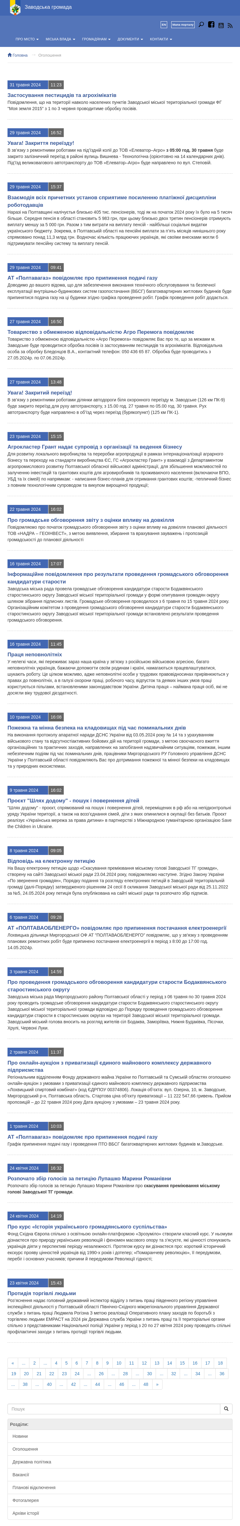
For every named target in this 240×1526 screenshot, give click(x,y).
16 (195, 1363)
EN (164, 24)
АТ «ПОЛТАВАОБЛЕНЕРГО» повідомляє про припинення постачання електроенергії (117, 928)
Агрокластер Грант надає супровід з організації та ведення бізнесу (95, 447)
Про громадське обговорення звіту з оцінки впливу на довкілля (91, 520)
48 (145, 1384)
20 (26, 1373)
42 (73, 1384)
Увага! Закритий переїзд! (40, 393)
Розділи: (19, 1424)
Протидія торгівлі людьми (42, 1293)
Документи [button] (130, 39)
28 (125, 1373)
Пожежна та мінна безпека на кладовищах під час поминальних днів (97, 728)
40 (49, 1384)
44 (97, 1384)
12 (144, 1363)
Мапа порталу (182, 24)
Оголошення (49, 55)
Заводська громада (48, 7)
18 (220, 1363)
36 (221, 1373)
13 (156, 1363)
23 (64, 1373)
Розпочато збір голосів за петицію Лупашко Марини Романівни (89, 1179)
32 (173, 1373)
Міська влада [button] (60, 39)
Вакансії (20, 1474)
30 (149, 1373)
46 (121, 1384)
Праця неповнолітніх (35, 655)
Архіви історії (25, 1513)
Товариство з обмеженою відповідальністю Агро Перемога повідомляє (101, 332)
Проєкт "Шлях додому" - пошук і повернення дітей (73, 801)
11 (131, 1363)
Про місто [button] (27, 39)
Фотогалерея (25, 1500)
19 (13, 1373)
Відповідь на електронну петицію (51, 861)
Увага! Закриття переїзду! (41, 143)
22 (51, 1373)
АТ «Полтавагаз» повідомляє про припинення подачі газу (83, 278)
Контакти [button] (161, 39)
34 (197, 1373)
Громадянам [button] (96, 39)
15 (182, 1363)
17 (207, 1363)
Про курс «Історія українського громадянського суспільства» (87, 1227)
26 (101, 1373)
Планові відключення (33, 1487)
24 (77, 1373)
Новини (20, 1436)
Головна (18, 55)
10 (119, 1363)
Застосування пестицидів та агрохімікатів (62, 95)
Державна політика (31, 1461)
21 (39, 1373)
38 (25, 1384)
